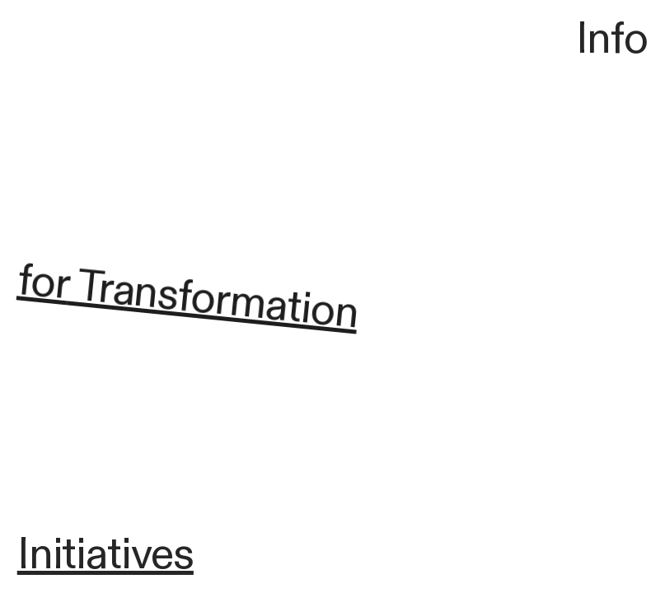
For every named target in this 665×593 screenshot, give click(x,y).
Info (612, 39)
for (43, 284)
